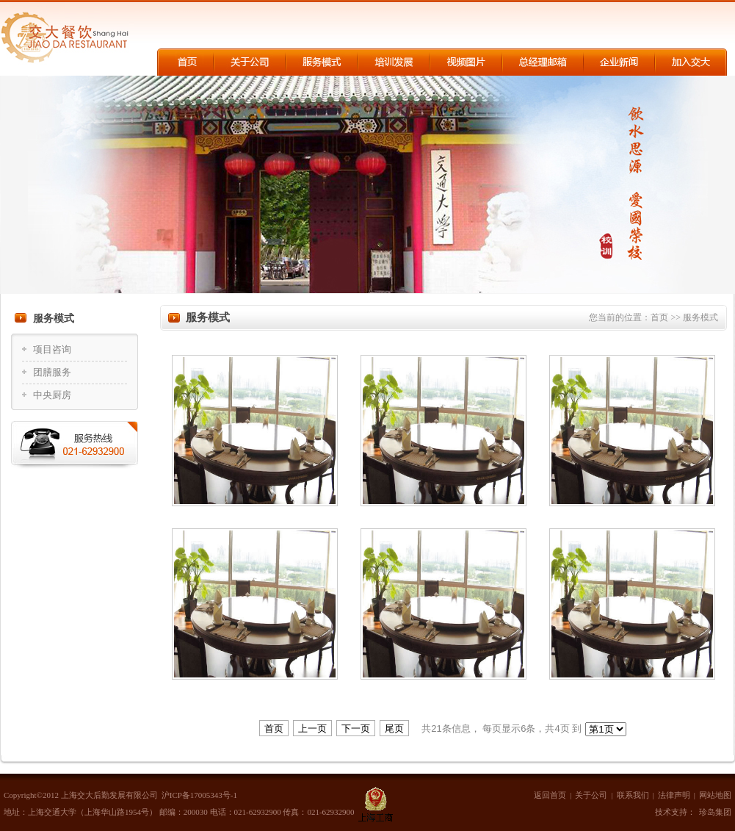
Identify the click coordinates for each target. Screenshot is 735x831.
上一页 (312, 728)
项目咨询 (52, 349)
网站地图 (715, 795)
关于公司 (591, 795)
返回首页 (550, 795)
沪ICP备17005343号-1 (199, 795)
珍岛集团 (715, 811)
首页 (660, 317)
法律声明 (674, 795)
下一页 (355, 728)
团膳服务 (52, 372)
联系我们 (633, 795)
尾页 (394, 728)
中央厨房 (52, 394)
